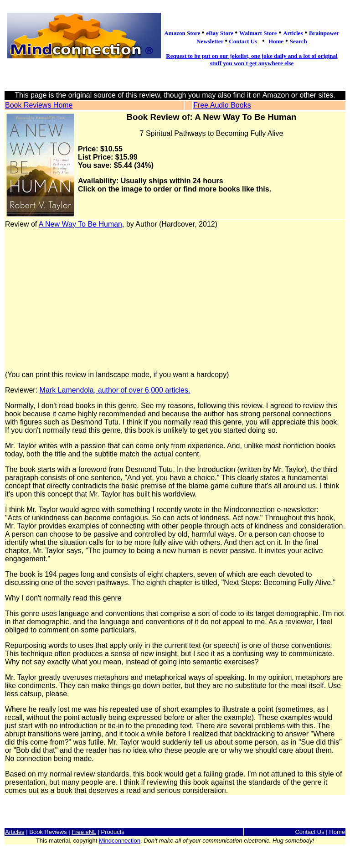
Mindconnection (119, 840)
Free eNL (84, 831)
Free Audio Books (222, 105)
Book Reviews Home (39, 105)
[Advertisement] (175, 299)
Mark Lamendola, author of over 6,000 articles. (115, 390)
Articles (15, 831)
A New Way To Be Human (80, 224)
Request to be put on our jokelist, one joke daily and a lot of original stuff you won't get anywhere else (251, 59)
